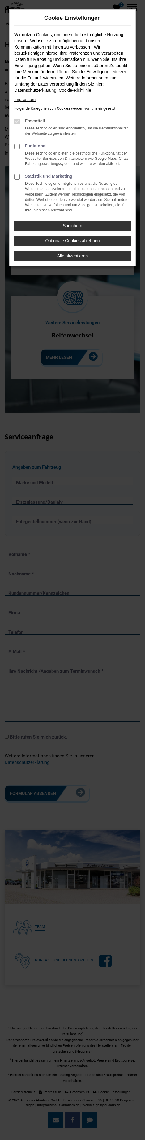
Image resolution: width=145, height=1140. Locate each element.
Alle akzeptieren (72, 255)
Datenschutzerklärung (35, 90)
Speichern (72, 225)
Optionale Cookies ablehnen (72, 240)
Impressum (25, 99)
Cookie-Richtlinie (75, 90)
